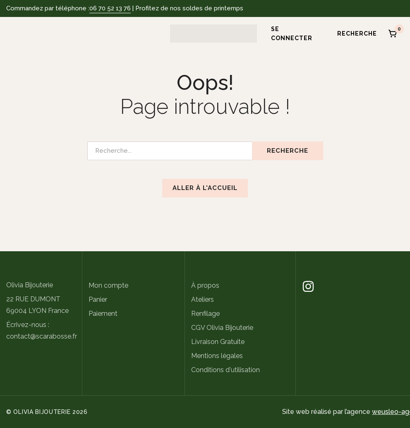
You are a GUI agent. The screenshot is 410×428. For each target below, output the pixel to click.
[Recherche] (354, 33)
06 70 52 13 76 (110, 8)
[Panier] (393, 33)
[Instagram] (308, 286)
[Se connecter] (292, 33)
